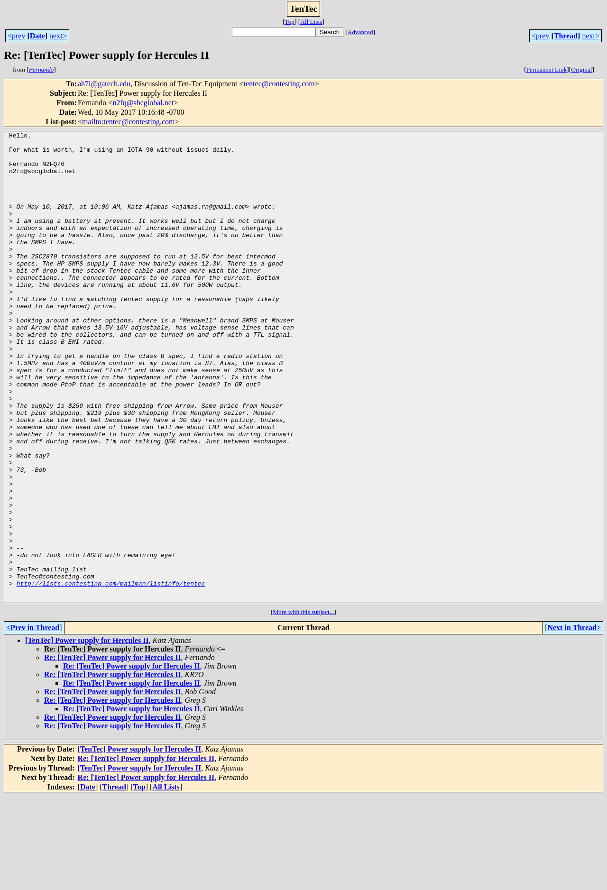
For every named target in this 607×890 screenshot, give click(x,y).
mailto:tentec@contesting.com (128, 122)
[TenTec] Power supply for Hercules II (87, 734)
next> (58, 36)
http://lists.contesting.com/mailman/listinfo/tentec (111, 674)
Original (581, 69)
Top (289, 21)
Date (37, 36)
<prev (16, 36)
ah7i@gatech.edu (104, 84)
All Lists (311, 21)
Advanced (360, 32)
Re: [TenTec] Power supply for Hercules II (112, 751)
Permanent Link (546, 69)
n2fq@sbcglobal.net (143, 103)
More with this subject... (303, 705)
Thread (566, 36)
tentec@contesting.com (279, 84)
